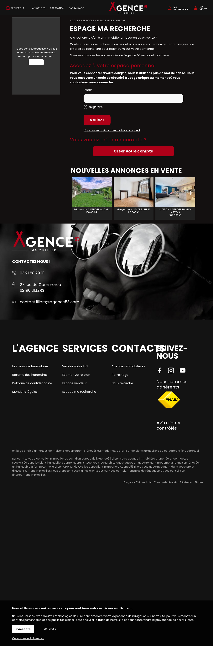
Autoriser (36, 62)
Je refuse (50, 629)
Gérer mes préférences (28, 638)
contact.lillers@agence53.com (49, 302)
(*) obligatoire (93, 107)
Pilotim (199, 482)
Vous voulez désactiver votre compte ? (112, 130)
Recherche (15, 8)
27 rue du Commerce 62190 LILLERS (40, 287)
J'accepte (23, 629)
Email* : (89, 90)
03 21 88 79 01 (32, 273)
